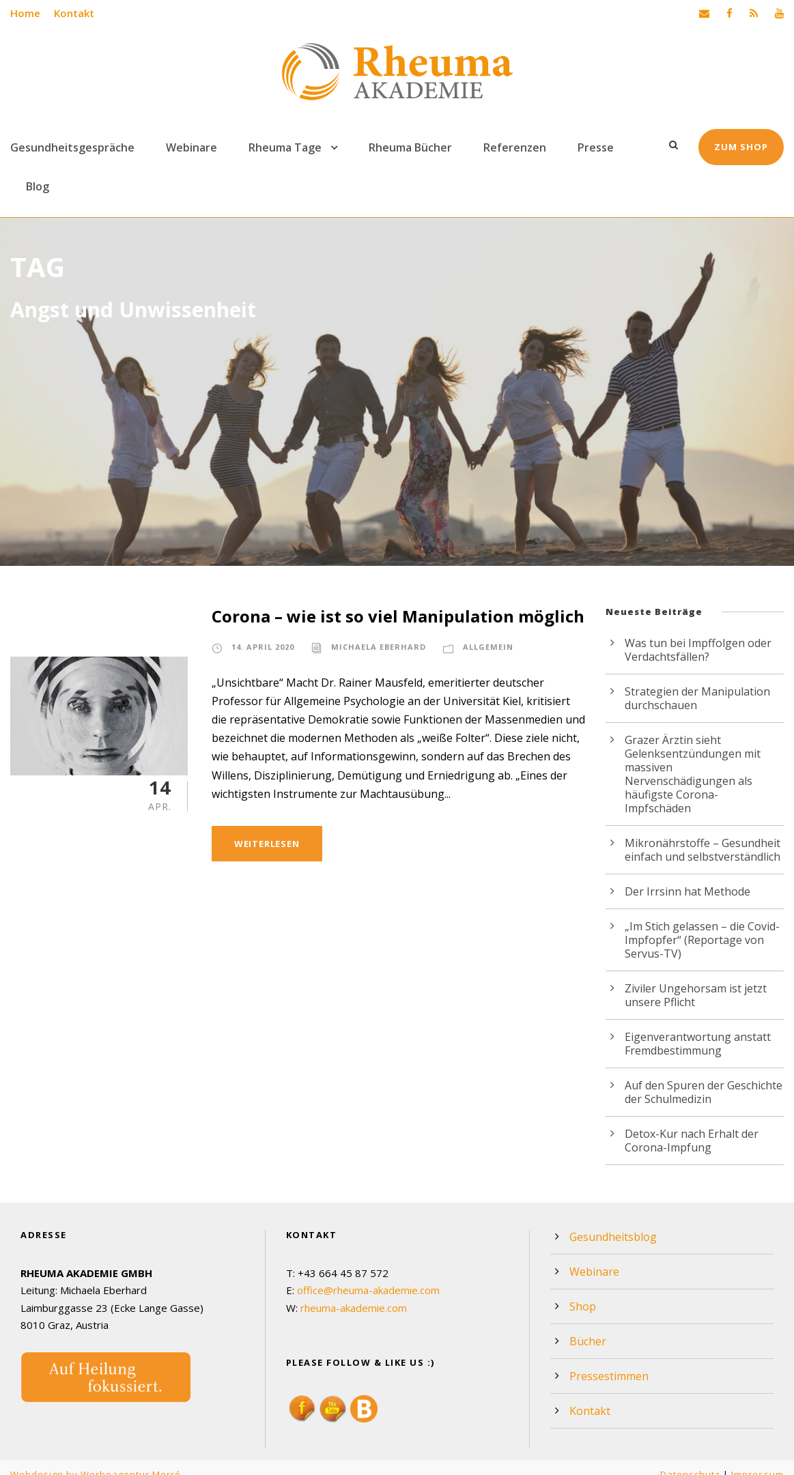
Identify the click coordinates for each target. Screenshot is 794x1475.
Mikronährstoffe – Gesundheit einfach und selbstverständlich (702, 836)
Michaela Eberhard (377, 647)
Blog (37, 186)
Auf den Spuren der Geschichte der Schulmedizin (703, 1078)
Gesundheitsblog (612, 1223)
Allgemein (484, 647)
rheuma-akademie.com (355, 1294)
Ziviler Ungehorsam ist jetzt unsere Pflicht (694, 981)
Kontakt (72, 13)
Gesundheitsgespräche (70, 147)
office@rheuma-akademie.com (370, 1276)
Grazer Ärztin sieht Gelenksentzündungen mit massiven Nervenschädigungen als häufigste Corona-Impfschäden (704, 767)
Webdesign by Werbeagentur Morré (94, 1461)
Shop (582, 1292)
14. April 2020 (262, 647)
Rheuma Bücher (404, 147)
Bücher (587, 1327)
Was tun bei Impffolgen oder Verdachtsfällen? (697, 649)
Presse (587, 147)
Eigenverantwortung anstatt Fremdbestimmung (695, 1030)
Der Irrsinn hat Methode (686, 877)
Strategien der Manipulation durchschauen (696, 698)
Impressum (757, 1461)
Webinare (187, 147)
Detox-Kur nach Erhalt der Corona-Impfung (690, 1127)
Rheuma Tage (280, 147)
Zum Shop (741, 147)
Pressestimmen (608, 1362)
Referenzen (509, 147)
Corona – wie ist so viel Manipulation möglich (396, 616)
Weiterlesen (267, 843)
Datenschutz (690, 1461)
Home (25, 13)
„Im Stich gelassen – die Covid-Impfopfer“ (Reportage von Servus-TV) (701, 926)
